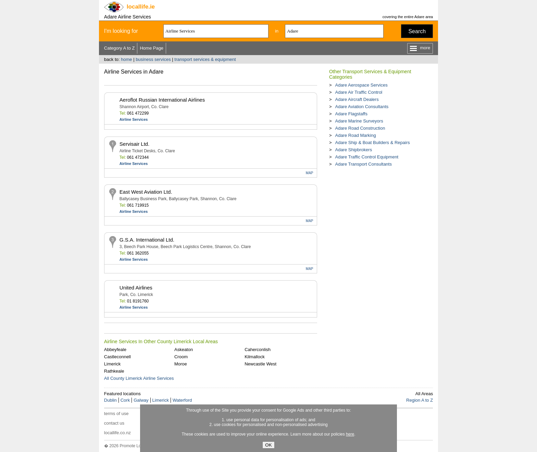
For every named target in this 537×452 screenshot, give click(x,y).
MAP (309, 173)
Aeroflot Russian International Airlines (162, 100)
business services (153, 59)
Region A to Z (419, 400)
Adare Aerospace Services (361, 85)
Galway (141, 400)
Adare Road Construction (360, 128)
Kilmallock (255, 356)
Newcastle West (260, 363)
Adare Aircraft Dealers (356, 99)
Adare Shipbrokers (353, 149)
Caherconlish (258, 349)
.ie (141, 6)
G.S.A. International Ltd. (147, 240)
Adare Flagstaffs (351, 113)
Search (417, 31)
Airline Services (134, 119)
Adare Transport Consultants (363, 164)
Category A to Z (119, 48)
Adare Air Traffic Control (358, 92)
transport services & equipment (205, 59)
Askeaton (183, 349)
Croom (181, 356)
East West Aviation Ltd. (146, 192)
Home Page (151, 48)
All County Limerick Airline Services (139, 378)
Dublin (110, 400)
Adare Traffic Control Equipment (366, 156)
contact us (114, 423)
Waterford (182, 400)
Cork (125, 400)
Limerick (112, 363)
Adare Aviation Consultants (361, 106)
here (350, 434)
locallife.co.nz (117, 432)
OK (268, 445)
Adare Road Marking (355, 135)
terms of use (116, 413)
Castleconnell (117, 356)
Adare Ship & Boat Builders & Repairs (372, 142)
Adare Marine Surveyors (359, 121)
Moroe (180, 363)
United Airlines (136, 287)
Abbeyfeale (115, 349)
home (126, 59)
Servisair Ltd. (135, 144)
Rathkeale (114, 371)
